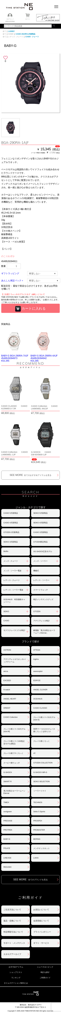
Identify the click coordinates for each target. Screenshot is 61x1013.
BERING (36, 839)
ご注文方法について (12, 909)
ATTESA (36, 650)
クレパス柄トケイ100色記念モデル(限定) (14, 742)
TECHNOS (37, 802)
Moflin (5, 551)
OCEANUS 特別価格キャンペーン (14, 600)
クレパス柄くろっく (41, 741)
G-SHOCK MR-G (40, 772)
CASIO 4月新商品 (10, 523)
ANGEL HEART (9, 699)
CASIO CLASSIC (40, 708)
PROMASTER (39, 830)
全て (4, 31)
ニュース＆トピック (45, 967)
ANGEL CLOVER (40, 690)
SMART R (7, 781)
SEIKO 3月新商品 (10, 542)
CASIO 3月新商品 (40, 532)
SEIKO (6, 611)
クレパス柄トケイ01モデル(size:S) (44, 718)
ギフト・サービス (41, 943)
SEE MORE (30, 475)
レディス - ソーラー (41, 580)
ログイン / (10, 19)
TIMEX (6, 802)
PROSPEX (37, 821)
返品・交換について (12, 921)
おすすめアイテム (16, 967)
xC (34, 753)
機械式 (36, 571)
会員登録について (41, 921)
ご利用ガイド (45, 978)
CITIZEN (36, 611)
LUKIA (36, 858)
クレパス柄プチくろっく (13, 753)
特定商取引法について (13, 932)
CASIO (10, 34)
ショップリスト (15, 972)
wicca (5, 671)
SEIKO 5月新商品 (40, 513)
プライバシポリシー (42, 932)
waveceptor (38, 671)
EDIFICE (36, 680)
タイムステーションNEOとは (16, 983)
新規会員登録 (10, 21)
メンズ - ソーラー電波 (12, 571)
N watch (6, 690)
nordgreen (7, 811)
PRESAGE (7, 821)
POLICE (6, 848)
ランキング (15, 978)
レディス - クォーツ (15, 37)
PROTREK (7, 830)
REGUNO (7, 867)
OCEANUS (37, 699)
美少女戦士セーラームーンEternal (14, 792)
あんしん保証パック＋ (12, 280)
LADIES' (11, 31)
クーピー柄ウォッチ (11, 763)
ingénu (36, 659)
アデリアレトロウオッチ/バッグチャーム (14, 660)
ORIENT (6, 708)
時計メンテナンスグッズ (43, 599)
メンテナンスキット (41, 848)
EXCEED (7, 680)
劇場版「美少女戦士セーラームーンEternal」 (44, 631)
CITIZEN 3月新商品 (11, 532)
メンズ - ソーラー (40, 561)
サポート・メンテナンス (14, 943)
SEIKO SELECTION (41, 781)
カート (27, 19)
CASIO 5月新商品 (10, 513)
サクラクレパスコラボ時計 (14, 630)
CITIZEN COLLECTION (42, 763)
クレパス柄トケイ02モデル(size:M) (14, 730)
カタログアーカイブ (12, 954)
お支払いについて (41, 909)
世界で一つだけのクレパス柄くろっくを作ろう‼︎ (44, 730)
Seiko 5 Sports (39, 811)
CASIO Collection (10, 717)
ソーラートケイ (39, 791)
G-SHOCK (7, 772)
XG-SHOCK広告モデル (42, 551)
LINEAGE (7, 858)
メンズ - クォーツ (10, 561)
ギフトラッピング (10, 273)
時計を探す (45, 972)
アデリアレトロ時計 (41, 621)
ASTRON (7, 650)
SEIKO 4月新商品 (40, 523)
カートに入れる (30, 309)
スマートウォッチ (40, 590)
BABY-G (6, 839)
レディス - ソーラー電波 (13, 590)
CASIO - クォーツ (32, 37)
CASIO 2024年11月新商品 (25, 34)
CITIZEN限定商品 (40, 542)
